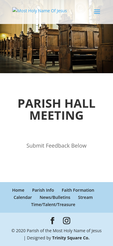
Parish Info (43, 190)
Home (18, 190)
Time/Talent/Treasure (53, 204)
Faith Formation (78, 190)
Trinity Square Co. (70, 238)
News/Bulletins (55, 197)
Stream (85, 197)
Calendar (23, 197)
